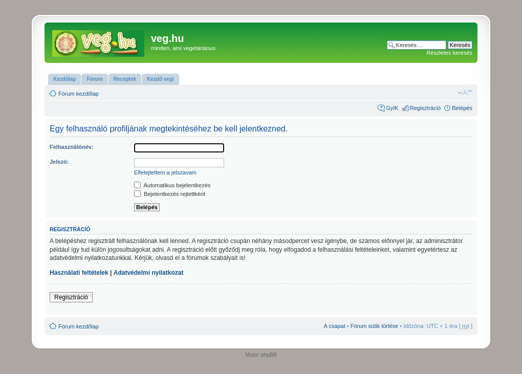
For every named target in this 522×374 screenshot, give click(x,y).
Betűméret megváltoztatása (465, 91)
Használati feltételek (79, 272)
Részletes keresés (449, 53)
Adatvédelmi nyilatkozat (149, 272)
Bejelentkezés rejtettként (169, 194)
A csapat (334, 326)
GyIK (392, 108)
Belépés (462, 108)
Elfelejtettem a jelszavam (165, 172)
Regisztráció (425, 108)
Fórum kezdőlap (78, 94)
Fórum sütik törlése (375, 326)
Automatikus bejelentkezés (172, 185)
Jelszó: (59, 162)
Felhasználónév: (72, 147)
